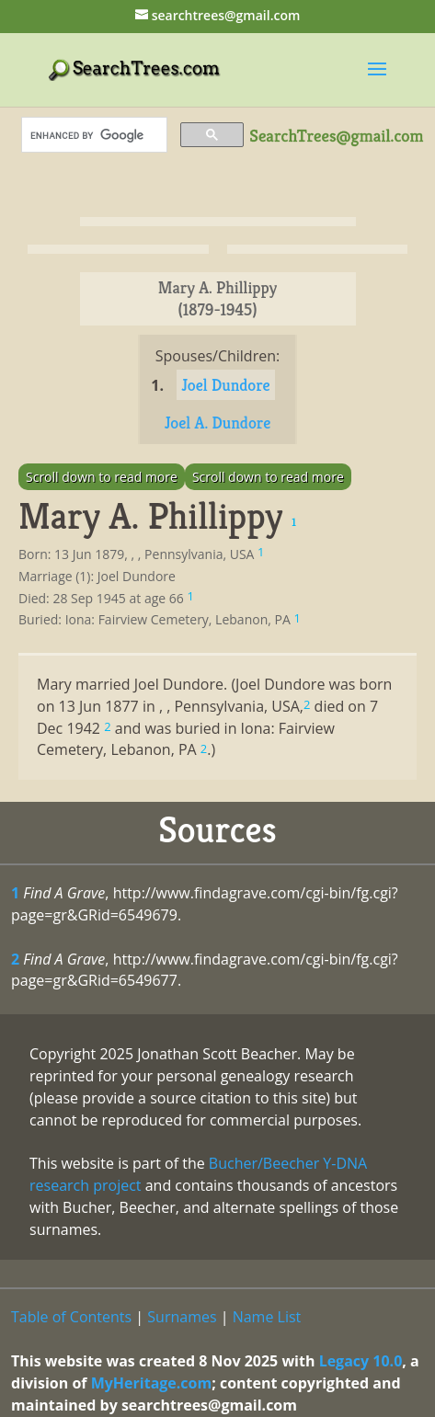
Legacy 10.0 (361, 1361)
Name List (267, 1317)
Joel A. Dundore (218, 422)
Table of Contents (71, 1317)
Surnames (181, 1317)
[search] (92, 135)
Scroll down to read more (101, 477)
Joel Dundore (225, 384)
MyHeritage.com (151, 1383)
